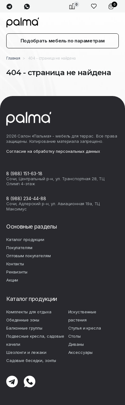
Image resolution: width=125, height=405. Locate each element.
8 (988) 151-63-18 (24, 173)
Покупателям (19, 247)
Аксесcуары (80, 352)
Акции (12, 279)
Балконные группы (24, 327)
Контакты (15, 263)
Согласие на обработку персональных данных (53, 151)
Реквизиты (16, 271)
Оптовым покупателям (28, 255)
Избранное (94, 6)
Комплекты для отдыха (28, 311)
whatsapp (27, 7)
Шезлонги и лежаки (26, 352)
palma (22, 22)
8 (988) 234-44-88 (26, 198)
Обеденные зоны (22, 319)
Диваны (76, 344)
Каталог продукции (25, 239)
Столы (74, 336)
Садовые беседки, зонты (31, 360)
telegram (9, 7)
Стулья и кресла (84, 327)
